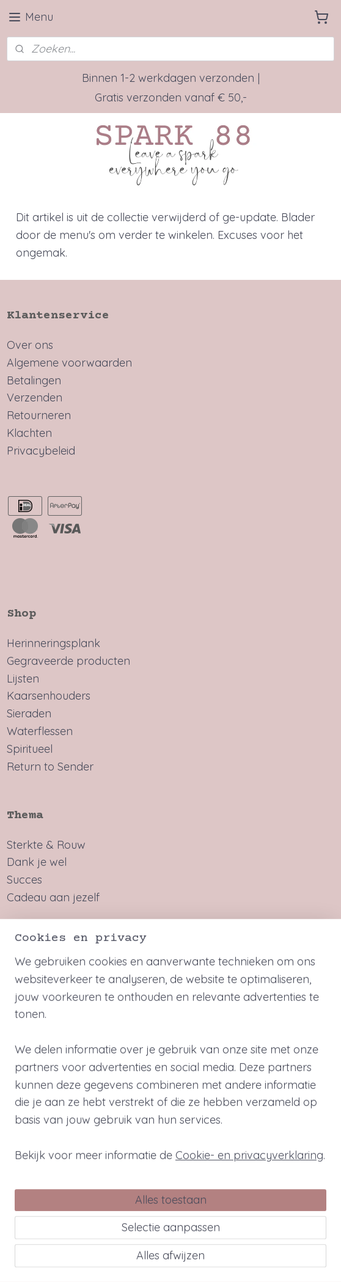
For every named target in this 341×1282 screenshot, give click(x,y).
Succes (24, 880)
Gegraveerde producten (68, 661)
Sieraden (29, 713)
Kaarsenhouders (48, 696)
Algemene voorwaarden (69, 363)
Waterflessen (40, 731)
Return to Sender (50, 767)
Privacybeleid (41, 451)
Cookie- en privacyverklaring (249, 1212)
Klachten (29, 433)
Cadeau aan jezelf (53, 897)
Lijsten (23, 679)
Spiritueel (30, 749)
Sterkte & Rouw (46, 845)
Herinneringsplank (53, 643)
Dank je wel (37, 862)
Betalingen (34, 380)
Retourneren (39, 415)
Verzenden (34, 397)
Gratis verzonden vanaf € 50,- (171, 97)
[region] (170, 1120)
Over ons (30, 345)
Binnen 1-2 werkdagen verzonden (168, 78)
